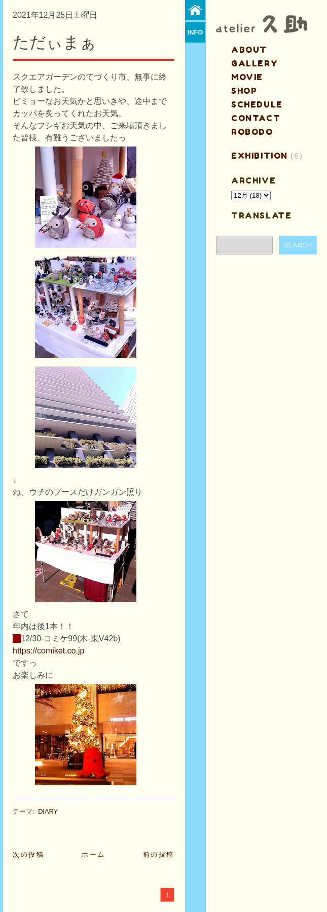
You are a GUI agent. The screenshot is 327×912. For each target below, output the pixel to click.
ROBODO (252, 132)
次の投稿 (28, 854)
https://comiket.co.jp (48, 650)
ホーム (93, 854)
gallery (254, 63)
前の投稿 (158, 854)
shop (244, 91)
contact (255, 118)
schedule (257, 104)
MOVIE (247, 77)
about (249, 50)
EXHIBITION (259, 156)
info (195, 32)
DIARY (48, 811)
